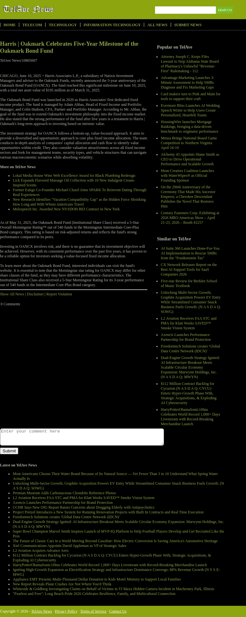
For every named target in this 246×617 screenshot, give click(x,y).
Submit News (187, 25)
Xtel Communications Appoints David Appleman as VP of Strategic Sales (69, 545)
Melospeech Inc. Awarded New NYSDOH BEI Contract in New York (66, 209)
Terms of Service (93, 611)
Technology (63, 25)
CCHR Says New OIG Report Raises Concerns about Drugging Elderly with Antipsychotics (83, 507)
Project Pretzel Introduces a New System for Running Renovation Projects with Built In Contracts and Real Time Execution (108, 512)
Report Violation (59, 294)
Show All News (12, 294)
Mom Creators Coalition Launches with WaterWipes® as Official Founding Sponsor (187, 175)
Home (10, 25)
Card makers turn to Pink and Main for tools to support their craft (190, 96)
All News (157, 25)
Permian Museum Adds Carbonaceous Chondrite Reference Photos (64, 493)
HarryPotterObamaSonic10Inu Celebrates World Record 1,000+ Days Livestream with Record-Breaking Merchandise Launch (190, 416)
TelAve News (47, 9)
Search (225, 17)
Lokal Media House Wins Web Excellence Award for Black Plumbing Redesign (74, 175)
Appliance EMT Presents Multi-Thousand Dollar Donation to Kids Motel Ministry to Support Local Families (97, 579)
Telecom (32, 25)
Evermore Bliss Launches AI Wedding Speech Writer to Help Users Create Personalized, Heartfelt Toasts (190, 110)
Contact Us (118, 611)
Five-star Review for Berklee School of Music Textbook (189, 283)
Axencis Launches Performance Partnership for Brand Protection (186, 337)
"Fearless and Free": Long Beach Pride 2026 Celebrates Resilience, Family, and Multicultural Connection (94, 593)
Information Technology (112, 25)
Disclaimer (35, 294)
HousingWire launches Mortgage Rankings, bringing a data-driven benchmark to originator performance (189, 127)
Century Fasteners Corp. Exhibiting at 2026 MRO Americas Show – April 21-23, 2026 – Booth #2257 (190, 218)
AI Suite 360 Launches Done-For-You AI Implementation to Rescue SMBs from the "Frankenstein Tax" (190, 253)
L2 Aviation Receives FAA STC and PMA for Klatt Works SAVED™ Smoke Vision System (189, 323)
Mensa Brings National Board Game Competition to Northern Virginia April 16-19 (189, 143)
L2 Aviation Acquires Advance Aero (41, 550)
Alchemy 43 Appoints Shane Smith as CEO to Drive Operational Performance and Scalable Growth (190, 159)
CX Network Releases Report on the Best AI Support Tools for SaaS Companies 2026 (189, 269)
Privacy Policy (66, 611)
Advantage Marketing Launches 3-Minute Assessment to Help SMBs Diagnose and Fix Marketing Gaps (187, 82)
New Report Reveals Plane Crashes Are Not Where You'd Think (62, 584)
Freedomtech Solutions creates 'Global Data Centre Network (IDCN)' (190, 348)
